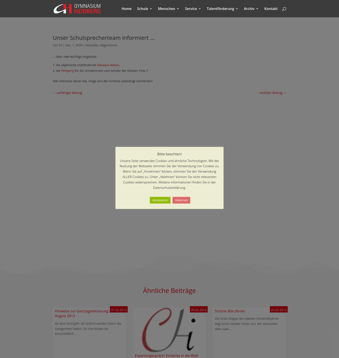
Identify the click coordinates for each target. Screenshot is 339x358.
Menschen (166, 9)
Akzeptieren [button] (160, 200)
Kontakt (271, 9)
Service (191, 9)
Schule (142, 9)
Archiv (249, 9)
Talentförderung (220, 9)
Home (127, 9)
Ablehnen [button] (181, 200)
